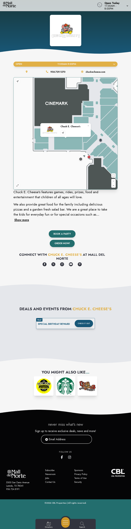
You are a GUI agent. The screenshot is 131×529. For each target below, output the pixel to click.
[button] (115, 5)
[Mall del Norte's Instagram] (70, 456)
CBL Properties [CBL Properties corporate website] (59, 503)
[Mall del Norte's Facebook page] (62, 456)
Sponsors (78, 470)
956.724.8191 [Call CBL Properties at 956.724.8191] (12, 489)
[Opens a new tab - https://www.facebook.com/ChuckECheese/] (45, 264)
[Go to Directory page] (49, 525)
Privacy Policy (80, 474)
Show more (21, 220)
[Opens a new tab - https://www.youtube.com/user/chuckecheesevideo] (71, 264)
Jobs (47, 478)
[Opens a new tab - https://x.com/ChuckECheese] (53, 264)
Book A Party (62, 233)
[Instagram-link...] (43, 386)
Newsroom (50, 474)
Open (65, 64)
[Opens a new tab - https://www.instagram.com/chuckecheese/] (62, 264)
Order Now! (62, 243)
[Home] (49, 5)
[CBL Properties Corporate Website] (111, 473)
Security (78, 482)
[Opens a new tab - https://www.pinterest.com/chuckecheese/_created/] (80, 264)
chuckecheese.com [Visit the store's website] (95, 71)
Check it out (84, 323)
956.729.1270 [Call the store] (57, 71)
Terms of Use (80, 478)
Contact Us (50, 482)
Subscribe (50, 470)
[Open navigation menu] (65, 522)
